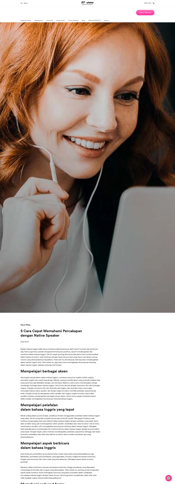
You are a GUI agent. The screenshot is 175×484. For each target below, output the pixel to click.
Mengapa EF (39, 20)
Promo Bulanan (73, 20)
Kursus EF (49, 20)
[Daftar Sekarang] (145, 12)
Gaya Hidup (25, 325)
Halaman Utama (26, 20)
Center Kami (60, 20)
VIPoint (106, 20)
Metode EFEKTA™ (94, 20)
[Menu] (24, 3)
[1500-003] (149, 3)
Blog (83, 20)
